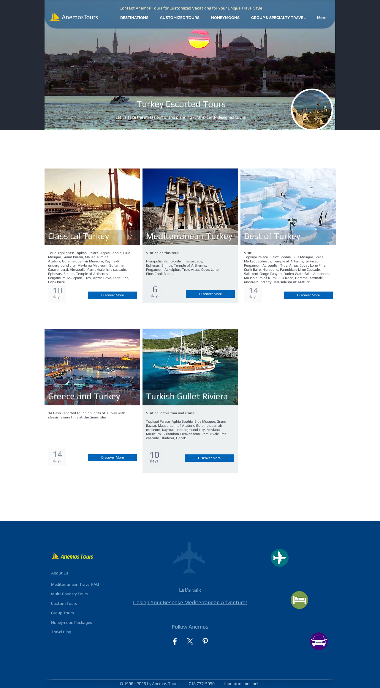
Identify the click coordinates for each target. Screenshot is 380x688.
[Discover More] (112, 295)
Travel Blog (61, 631)
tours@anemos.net (241, 683)
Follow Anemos (190, 627)
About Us (59, 573)
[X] (190, 641)
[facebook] (174, 641)
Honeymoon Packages (71, 622)
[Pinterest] (205, 641)
